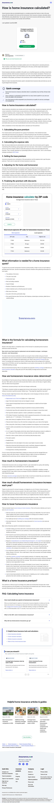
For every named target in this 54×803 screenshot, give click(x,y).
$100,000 (7, 214)
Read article (8, 670)
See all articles (27, 737)
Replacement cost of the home (13, 398)
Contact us (30, 774)
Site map (4, 785)
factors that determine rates (9, 395)
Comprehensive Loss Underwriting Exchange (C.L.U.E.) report (26, 541)
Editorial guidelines (33, 779)
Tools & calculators (6, 776)
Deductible (7, 217)
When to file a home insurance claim (17, 641)
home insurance (38, 521)
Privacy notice (44, 772)
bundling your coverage (23, 518)
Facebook (20, 764)
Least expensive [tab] (38, 233)
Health (17, 779)
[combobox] (12, 209)
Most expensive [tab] (16, 233)
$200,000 (7, 209)
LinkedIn (27, 764)
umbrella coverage (15, 556)
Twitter (23, 764)
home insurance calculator (8, 369)
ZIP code (7, 202)
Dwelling (7, 207)
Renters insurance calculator (15, 639)
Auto (17, 774)
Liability (7, 212)
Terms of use (44, 774)
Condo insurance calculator (14, 636)
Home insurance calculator (14, 634)
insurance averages (12, 476)
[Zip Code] (27, 42)
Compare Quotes (27, 46)
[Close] (23, 55)
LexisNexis (9, 548)
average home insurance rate (13, 606)
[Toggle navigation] (51, 2)
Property (18, 776)
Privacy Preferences (7, 788)
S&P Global (15, 152)
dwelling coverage (40, 359)
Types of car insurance (7, 778)
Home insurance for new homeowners (35, 661)
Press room (31, 782)
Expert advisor (31, 777)
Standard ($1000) (9, 219)
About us (30, 772)
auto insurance (9, 510)
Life (17, 781)
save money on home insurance (23, 508)
